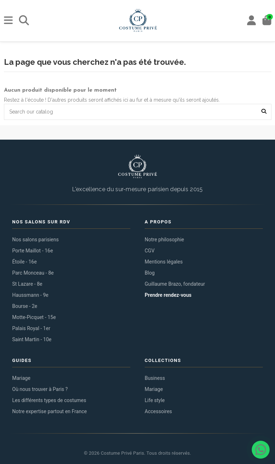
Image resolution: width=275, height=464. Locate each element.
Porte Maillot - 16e (32, 250)
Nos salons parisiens (35, 239)
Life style (155, 400)
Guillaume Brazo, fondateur (175, 284)
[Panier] (267, 21)
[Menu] (8, 21)
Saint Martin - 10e (32, 339)
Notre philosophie (164, 239)
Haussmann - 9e (30, 295)
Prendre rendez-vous (168, 295)
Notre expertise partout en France (49, 411)
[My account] (251, 21)
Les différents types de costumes (49, 400)
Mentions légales (164, 262)
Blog (150, 273)
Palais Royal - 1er (31, 328)
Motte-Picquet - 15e (34, 317)
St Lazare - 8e (27, 284)
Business (155, 378)
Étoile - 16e (24, 262)
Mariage (21, 378)
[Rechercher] (24, 21)
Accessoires (158, 411)
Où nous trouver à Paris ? (40, 389)
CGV (150, 250)
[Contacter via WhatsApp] (261, 450)
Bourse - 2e (24, 306)
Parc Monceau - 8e (33, 273)
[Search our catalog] (263, 112)
